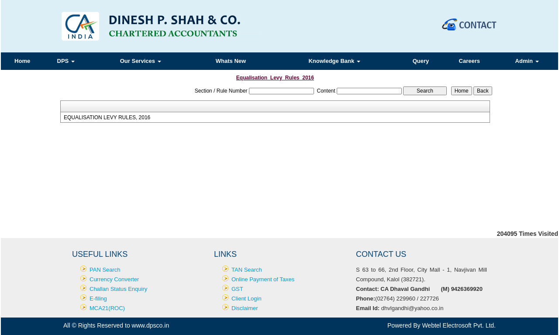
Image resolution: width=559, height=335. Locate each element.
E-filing (98, 298)
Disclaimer (244, 308)
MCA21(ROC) (107, 308)
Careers (469, 61)
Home (22, 61)
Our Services (140, 61)
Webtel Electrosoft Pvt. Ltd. (459, 325)
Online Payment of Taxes (262, 279)
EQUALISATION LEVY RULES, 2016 (107, 117)
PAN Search (105, 269)
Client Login (246, 298)
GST (237, 289)
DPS (66, 61)
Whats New (231, 61)
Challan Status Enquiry (118, 289)
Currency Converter (114, 279)
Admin (527, 61)
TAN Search (246, 269)
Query (421, 61)
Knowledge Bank (334, 61)
